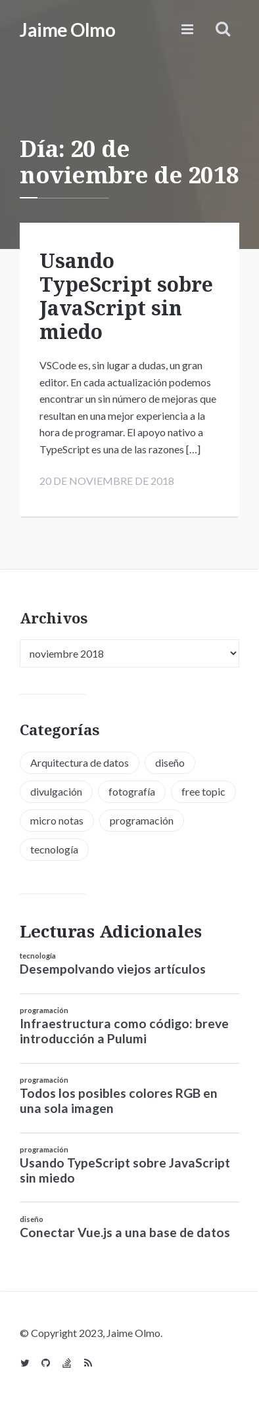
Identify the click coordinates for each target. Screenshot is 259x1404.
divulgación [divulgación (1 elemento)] (56, 791)
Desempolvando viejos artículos (113, 968)
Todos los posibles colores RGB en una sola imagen (119, 1100)
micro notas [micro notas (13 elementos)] (56, 820)
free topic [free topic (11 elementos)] (203, 791)
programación (44, 1010)
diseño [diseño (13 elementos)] (170, 762)
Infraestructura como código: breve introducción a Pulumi (124, 1031)
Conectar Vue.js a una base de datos (125, 1232)
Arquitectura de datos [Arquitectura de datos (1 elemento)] (79, 762)
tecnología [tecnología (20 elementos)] (54, 849)
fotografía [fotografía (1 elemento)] (131, 791)
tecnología (38, 955)
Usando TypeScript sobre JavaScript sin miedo (126, 296)
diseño (31, 1219)
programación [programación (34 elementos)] (142, 820)
